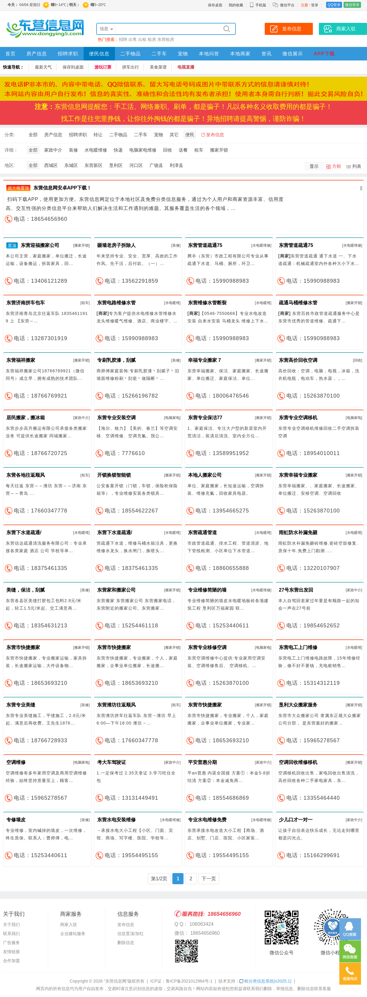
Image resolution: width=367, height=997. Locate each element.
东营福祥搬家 (20, 360)
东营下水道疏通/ (23, 532)
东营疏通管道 (202, 532)
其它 (174, 134)
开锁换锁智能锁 (114, 475)
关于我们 (11, 924)
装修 (73, 149)
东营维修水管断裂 (207, 302)
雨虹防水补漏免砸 (298, 532)
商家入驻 (68, 924)
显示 (314, 166)
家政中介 (53, 149)
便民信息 (99, 53)
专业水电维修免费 (207, 819)
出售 (132, 39)
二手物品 (130, 53)
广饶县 (156, 165)
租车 (198, 149)
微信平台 (287, 5)
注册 (304, 5)
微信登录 (352, 5)
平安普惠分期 (202, 762)
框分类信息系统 (265, 981)
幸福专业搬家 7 (204, 360)
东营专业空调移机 (298, 417)
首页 (10, 53)
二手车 (159, 53)
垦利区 (116, 165)
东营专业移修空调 (207, 647)
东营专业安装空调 (116, 417)
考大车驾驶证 (111, 762)
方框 (336, 166)
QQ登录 (334, 5)
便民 (189, 134)
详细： (11, 149)
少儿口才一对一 (296, 819)
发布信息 (215, 134)
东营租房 (165, 39)
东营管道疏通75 (205, 245)
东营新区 (94, 165)
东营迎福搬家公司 (40, 245)
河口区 (136, 165)
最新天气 (43, 67)
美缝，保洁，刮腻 (25, 589)
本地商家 (240, 53)
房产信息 (36, 53)
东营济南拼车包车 (25, 302)
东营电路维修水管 (116, 302)
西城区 (51, 165)
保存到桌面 (73, 67)
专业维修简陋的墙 (207, 589)
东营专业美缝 (20, 704)
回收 (167, 149)
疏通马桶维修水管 (298, 302)
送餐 (183, 149)
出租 (142, 39)
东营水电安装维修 (116, 819)
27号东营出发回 (296, 589)
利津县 (176, 165)
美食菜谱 (158, 67)
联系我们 (11, 933)
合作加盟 (11, 960)
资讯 (266, 53)
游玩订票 (102, 67)
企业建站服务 (72, 933)
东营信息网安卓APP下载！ (62, 187)
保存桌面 (215, 5)
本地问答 (209, 53)
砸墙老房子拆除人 (116, 245)
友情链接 (11, 951)
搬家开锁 (219, 149)
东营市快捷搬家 (23, 647)
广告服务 (11, 942)
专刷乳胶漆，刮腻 (116, 360)
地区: (10, 165)
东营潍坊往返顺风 (116, 704)
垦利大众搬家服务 (298, 704)
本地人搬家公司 (205, 475)
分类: (10, 134)
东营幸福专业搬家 (298, 475)
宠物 (183, 53)
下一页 (209, 878)
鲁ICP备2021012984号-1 (189, 981)
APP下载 (324, 53)
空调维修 (16, 762)
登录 (314, 5)
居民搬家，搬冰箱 (25, 417)
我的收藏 (236, 5)
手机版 (257, 5)
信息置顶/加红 (130, 933)
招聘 (123, 39)
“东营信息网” (116, 981)
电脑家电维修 (142, 149)
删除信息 (125, 942)
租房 (152, 39)
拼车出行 (130, 67)
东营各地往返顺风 (25, 475)
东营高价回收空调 (298, 360)
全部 (33, 134)
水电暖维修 (96, 149)
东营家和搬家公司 (116, 589)
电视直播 (185, 67)
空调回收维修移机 (298, 762)
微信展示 (292, 53)
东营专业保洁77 (205, 417)
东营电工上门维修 (298, 647)
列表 (356, 166)
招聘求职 (68, 53)
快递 (118, 149)
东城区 (71, 165)
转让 (98, 134)
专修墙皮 (16, 819)
